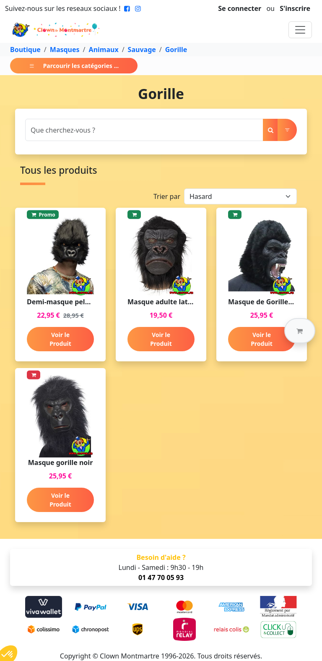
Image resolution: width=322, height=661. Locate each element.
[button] (299, 330)
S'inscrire (295, 8)
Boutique (25, 49)
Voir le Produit (60, 339)
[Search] (144, 130)
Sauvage (142, 49)
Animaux (104, 49)
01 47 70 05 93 (161, 577)
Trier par (166, 196)
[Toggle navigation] (300, 29)
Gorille (176, 49)
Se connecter (239, 8)
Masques (65, 49)
